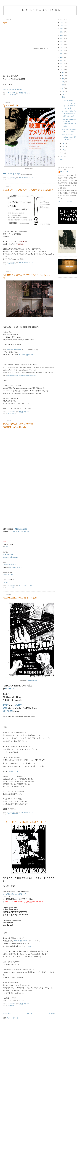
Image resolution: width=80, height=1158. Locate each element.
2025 (62, 26)
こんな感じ (28, 946)
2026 (62, 22)
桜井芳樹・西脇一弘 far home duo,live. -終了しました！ (27, 276)
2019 (62, 44)
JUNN (5, 705)
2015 (62, 57)
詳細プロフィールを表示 (65, 201)
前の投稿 (52, 1013)
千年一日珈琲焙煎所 (14, 349)
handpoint (12, 179)
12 (63, 72)
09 (63, 82)
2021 (62, 38)
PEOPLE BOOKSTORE (40, 10)
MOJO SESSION (13, 814)
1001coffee (12, 264)
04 (63, 143)
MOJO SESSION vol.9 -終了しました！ (21, 598)
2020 (62, 41)
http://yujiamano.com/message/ (12, 89)
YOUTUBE (11, 587)
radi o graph (23, 531)
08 (63, 85)
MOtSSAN (8, 711)
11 (63, 75)
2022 (62, 35)
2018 (62, 48)
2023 (62, 32)
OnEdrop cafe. (8, 547)
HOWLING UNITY (15, 567)
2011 (62, 69)
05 (63, 94)
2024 (62, 29)
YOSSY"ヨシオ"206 (20, 941)
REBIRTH (10, 688)
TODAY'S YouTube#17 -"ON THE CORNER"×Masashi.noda (18, 425)
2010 (62, 157)
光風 (5, 708)
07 (63, 88)
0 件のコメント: (29, 93)
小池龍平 (18, 705)
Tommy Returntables (9, 564)
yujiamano (12, 94)
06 (63, 91)
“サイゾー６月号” (11, 174)
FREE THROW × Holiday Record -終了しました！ (26, 822)
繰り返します (13, 771)
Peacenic (5, 582)
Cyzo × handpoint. (11, 105)
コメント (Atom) (12, 1018)
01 (63, 153)
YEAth (14, 531)
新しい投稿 (7, 1013)
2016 (62, 54)
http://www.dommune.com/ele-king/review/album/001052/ (21, 375)
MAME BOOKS (8, 574)
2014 (62, 60)
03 (63, 146)
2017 (62, 51)
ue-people (64, 172)
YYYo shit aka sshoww (31, 680)
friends (11, 1005)
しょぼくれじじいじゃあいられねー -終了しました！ (28, 190)
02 (63, 149)
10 (63, 79)
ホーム (29, 1013)
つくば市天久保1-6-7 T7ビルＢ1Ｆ (14, 894)
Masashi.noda (21, 529)
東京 (5, 22)
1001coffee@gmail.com (26, 355)
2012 (62, 66)
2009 (62, 160)
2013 (62, 63)
